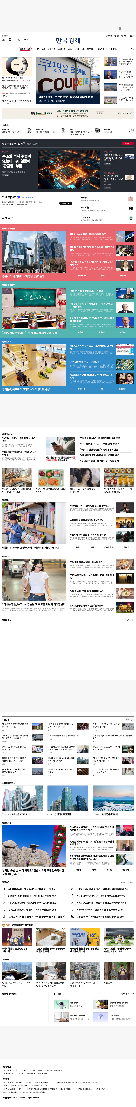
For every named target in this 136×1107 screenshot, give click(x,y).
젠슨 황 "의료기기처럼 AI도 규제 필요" (87, 290)
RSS (53, 1082)
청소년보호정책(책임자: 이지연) (89, 1082)
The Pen (6, 959)
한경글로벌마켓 (8, 285)
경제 (38, 49)
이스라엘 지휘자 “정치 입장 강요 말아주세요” (89, 505)
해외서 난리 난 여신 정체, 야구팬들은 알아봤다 (84, 490)
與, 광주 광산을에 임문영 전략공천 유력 (63, 735)
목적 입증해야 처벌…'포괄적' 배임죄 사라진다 (16, 94)
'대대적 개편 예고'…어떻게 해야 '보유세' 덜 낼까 (113, 179)
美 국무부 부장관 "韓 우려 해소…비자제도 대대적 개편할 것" (126, 61)
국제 (77, 49)
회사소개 (6, 1070)
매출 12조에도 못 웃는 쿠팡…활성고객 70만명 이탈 (66, 97)
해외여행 (109, 870)
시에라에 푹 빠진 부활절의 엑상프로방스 (87, 520)
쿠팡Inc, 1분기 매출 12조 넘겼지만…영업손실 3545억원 (15, 736)
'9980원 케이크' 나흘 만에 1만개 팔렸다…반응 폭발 (118, 490)
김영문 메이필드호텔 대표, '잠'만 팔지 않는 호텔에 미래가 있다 (92, 843)
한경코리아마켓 (8, 228)
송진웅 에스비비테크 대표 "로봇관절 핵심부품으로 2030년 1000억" (61, 748)
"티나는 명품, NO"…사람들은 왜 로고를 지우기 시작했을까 (33, 604)
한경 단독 (5, 152)
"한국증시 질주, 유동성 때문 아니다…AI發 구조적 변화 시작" (91, 263)
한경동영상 (6, 620)
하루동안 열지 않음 (123, 113)
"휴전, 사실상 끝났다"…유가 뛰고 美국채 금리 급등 (16, 102)
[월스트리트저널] (18, 39)
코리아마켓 (51, 49)
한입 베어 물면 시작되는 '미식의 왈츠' (86, 562)
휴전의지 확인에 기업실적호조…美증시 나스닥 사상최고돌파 (15, 759)
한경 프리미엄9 (25, 49)
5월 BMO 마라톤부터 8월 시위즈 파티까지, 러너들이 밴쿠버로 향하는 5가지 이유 (92, 857)
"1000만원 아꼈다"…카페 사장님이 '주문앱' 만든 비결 (16, 490)
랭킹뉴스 (5, 882)
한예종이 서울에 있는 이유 (45, 132)
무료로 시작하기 (66, 203)
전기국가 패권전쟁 (105, 814)
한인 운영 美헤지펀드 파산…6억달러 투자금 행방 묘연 (112, 736)
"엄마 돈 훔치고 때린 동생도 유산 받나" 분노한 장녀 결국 (50, 984)
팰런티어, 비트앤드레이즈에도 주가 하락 (60, 770)
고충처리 (23, 1070)
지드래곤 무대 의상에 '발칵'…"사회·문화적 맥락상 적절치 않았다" (36, 916)
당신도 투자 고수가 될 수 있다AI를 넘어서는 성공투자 (16, 79)
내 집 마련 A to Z (109, 173)
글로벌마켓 (61, 49)
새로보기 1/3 (129, 720)
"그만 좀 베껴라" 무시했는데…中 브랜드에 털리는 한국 (99, 916)
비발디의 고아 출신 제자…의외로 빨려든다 (88, 534)
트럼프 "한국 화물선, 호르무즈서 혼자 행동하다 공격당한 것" (126, 74)
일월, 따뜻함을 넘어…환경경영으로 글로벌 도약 (50, 950)
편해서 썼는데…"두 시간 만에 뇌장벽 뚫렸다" (99, 443)
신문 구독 (109, 36)
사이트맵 (37, 1082)
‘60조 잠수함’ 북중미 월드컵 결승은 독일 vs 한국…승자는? (113, 157)
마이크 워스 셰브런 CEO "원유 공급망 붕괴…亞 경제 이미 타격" (92, 320)
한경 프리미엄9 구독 (120, 36)
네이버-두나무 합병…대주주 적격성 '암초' (88, 234)
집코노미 (70, 49)
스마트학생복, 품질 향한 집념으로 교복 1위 (16, 950)
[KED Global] (25, 39)
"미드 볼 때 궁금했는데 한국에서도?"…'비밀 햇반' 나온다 (60, 725)
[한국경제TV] (11, 39)
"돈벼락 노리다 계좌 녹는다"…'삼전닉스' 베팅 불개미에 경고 (101, 889)
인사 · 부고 (125, 993)
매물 (102, 389)
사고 (132, 993)
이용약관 (60, 1082)
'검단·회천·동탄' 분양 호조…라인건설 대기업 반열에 (91, 347)
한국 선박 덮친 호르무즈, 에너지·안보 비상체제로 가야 (81, 133)
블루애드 (40, 1070)
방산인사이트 (108, 152)
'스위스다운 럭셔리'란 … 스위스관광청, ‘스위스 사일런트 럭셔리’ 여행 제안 (92, 828)
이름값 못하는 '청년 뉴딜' (11, 132)
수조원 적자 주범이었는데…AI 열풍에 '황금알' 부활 (16, 160)
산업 (43, 49)
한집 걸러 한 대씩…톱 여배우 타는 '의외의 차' (99, 461)
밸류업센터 (122, 389)
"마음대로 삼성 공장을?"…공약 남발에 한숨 (99, 449)
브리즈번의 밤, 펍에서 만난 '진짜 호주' (87, 605)
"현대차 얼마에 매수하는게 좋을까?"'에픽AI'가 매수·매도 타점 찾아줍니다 (15, 86)
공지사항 (57, 993)
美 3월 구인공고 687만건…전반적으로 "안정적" (106, 748)
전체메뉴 (114, 49)
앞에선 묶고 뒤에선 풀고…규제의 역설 (16, 984)
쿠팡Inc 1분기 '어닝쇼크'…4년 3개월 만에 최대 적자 (106, 725)
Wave (4, 556)
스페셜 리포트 (7, 783)
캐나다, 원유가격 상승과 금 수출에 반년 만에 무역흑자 (61, 759)
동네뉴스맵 (81, 389)
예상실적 (80, 332)
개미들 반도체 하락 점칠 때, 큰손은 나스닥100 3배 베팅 (92, 249)
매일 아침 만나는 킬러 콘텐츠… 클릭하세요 (60, 459)
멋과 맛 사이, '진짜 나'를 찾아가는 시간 (87, 591)
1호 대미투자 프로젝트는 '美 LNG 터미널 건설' (126, 100)
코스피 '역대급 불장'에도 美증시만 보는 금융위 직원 (106, 770)
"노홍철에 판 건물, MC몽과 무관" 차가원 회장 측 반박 (91, 376)
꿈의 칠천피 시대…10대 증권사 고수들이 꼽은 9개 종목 (31, 889)
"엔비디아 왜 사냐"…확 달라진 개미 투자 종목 (100, 438)
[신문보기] (3, 39)
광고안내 (32, 1070)
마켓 (123, 275)
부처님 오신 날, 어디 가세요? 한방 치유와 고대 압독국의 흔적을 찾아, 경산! (33, 872)
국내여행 (94, 870)
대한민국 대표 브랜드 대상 (22, 925)
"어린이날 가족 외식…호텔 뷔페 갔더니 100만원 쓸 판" (99, 909)
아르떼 (5, 500)
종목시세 (102, 332)
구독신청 (14, 1070)
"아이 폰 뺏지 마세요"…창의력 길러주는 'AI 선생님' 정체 (106, 759)
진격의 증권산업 (59, 814)
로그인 (132, 36)
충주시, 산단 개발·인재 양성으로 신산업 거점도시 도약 (118, 950)
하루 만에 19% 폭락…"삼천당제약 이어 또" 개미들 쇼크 (31, 902)
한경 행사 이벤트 (9, 993)
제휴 (13, 1082)
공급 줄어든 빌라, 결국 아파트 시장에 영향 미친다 (84, 984)
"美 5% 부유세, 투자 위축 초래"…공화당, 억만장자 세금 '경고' (91, 305)
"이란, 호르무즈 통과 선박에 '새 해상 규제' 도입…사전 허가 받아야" (126, 88)
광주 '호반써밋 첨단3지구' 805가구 (85, 361)
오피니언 (90, 49)
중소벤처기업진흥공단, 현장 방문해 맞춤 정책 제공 (84, 950)
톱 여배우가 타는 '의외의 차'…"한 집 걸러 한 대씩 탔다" (31, 895)
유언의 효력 (108, 132)
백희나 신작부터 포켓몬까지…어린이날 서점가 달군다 (30, 547)
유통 (83, 49)
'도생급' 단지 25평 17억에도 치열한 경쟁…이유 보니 (15, 725)
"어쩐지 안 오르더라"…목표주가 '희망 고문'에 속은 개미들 (100, 902)
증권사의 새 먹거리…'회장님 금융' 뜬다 (23, 276)
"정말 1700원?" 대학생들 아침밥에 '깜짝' (51, 490)
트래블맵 (78, 870)
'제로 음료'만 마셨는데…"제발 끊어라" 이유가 (19, 453)
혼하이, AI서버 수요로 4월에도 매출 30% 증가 (15, 748)
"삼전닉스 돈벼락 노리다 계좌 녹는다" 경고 (18, 440)
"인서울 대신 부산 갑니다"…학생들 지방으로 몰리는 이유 (100, 895)
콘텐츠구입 (19, 1082)
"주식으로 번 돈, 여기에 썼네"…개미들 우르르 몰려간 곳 (31, 909)
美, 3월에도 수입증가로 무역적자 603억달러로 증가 (15, 770)
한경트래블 (6, 822)
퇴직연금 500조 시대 (15, 814)
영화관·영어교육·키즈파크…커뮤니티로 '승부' (26, 389)
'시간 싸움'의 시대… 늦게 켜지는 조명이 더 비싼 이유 (92, 577)
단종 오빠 (108, 982)
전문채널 (101, 49)
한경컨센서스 (82, 275)
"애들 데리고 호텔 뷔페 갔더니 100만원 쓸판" (99, 455)
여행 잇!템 (125, 870)
